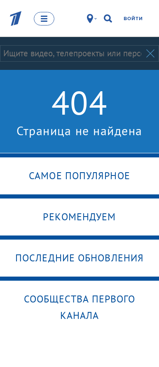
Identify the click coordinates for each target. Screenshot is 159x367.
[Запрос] (72, 53)
